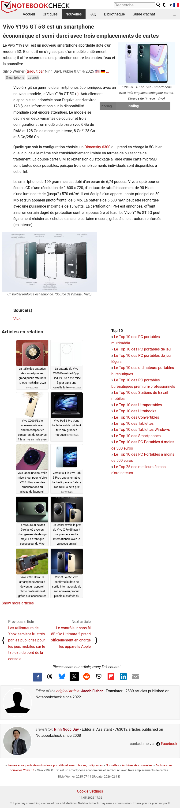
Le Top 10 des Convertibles (136, 417)
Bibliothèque (114, 14)
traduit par (35, 71)
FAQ (93, 14)
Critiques (50, 14)
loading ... (108, 106)
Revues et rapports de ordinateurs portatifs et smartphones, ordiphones (55, 765)
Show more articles (18, 603)
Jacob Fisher (92, 691)
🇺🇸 (97, 71)
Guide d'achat (143, 14)
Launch (33, 78)
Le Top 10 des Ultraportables (138, 405)
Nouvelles (73, 14)
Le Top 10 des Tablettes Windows (142, 429)
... (174, 14)
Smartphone (15, 78)
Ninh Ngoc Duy (66, 729)
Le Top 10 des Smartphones (137, 436)
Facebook (166, 743)
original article (67, 691)
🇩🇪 (103, 71)
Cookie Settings (90, 791)
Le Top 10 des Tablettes (134, 423)
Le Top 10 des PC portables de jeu (142, 349)
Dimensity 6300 (97, 147)
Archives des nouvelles (137, 765)
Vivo (17, 319)
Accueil (29, 14)
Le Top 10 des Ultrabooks (135, 411)
